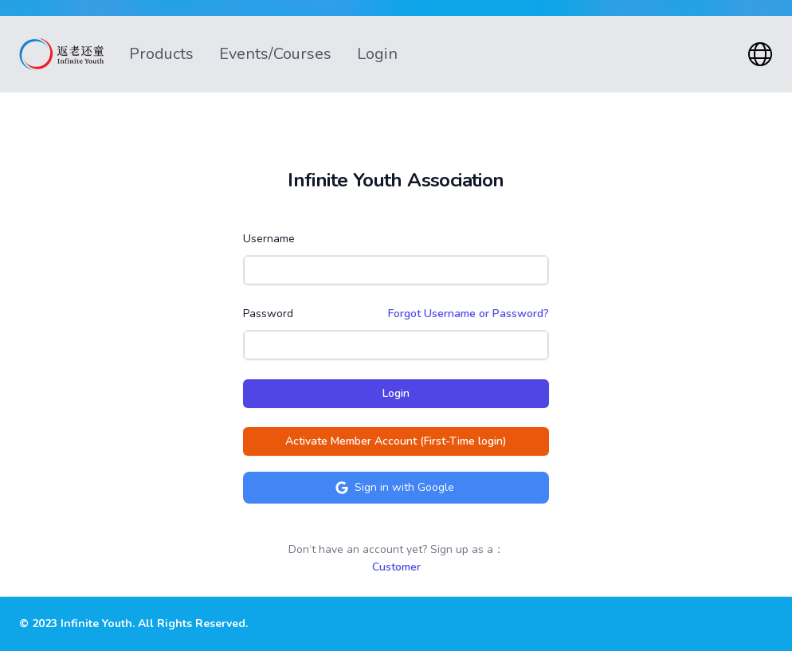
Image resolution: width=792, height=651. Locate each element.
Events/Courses (275, 54)
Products (161, 54)
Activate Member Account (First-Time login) (396, 441)
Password (268, 313)
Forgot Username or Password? (468, 313)
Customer (396, 567)
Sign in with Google (394, 487)
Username (269, 238)
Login (377, 54)
